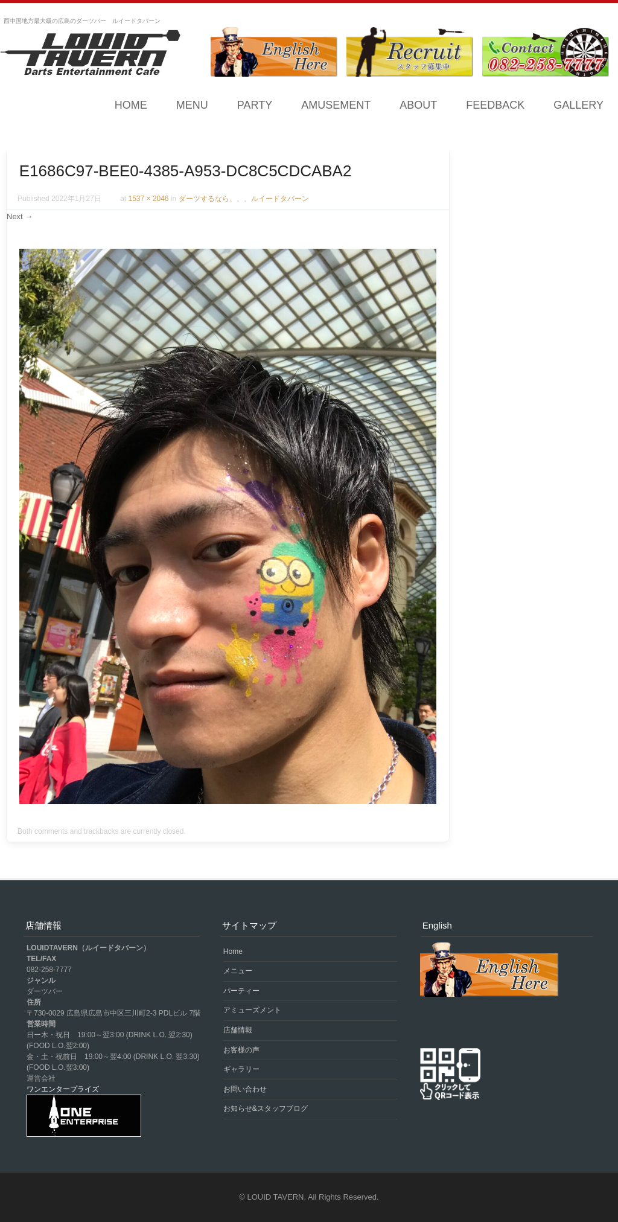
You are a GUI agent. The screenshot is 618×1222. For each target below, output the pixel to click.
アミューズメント (252, 1010)
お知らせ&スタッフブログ (265, 1108)
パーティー (241, 991)
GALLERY (578, 105)
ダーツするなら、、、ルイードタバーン (244, 198)
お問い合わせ (245, 1089)
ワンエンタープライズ (63, 1089)
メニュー (237, 971)
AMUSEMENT (336, 105)
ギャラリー (241, 1069)
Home (131, 105)
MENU (192, 105)
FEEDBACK (495, 105)
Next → (20, 216)
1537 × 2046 (148, 198)
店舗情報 (237, 1030)
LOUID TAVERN (275, 1196)
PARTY (254, 105)
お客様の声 (241, 1050)
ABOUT (418, 105)
